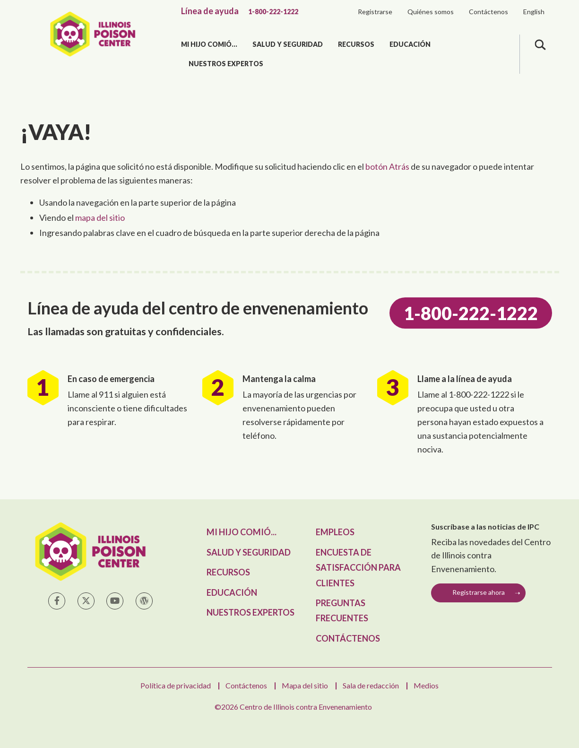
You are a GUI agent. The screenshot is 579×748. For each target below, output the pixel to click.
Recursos (356, 44)
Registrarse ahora (478, 592)
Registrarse (375, 12)
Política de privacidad (175, 685)
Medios (426, 685)
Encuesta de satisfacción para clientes (358, 567)
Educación (410, 44)
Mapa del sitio (305, 685)
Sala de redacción (371, 685)
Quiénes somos (430, 12)
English (533, 12)
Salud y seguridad (287, 44)
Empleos (335, 532)
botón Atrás (387, 166)
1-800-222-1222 (273, 12)
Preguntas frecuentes (342, 610)
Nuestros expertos (226, 64)
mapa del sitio (100, 217)
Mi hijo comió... (209, 44)
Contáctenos (488, 12)
